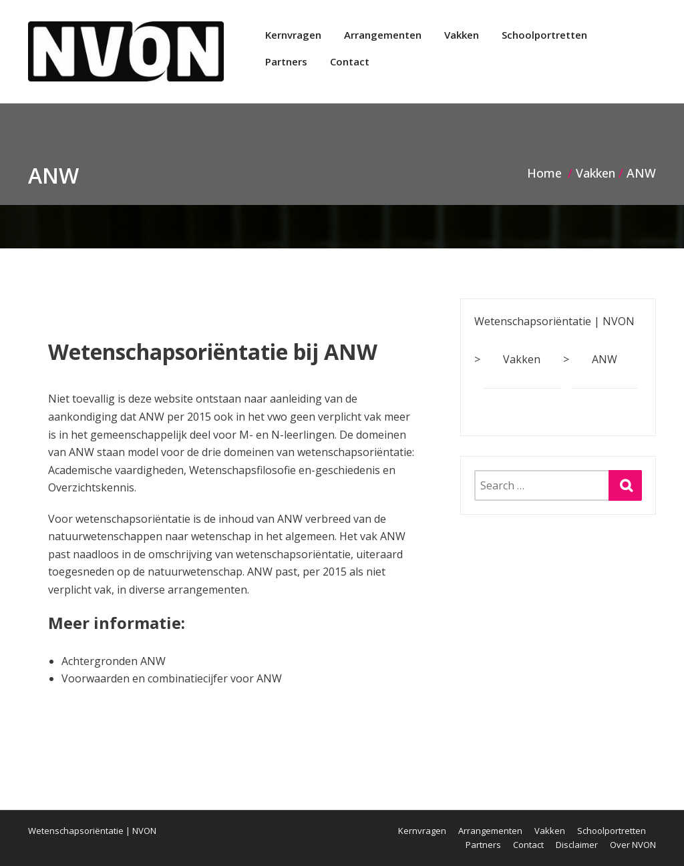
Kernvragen (293, 34)
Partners (286, 61)
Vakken (461, 34)
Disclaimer (577, 845)
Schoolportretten (544, 34)
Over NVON (633, 845)
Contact (349, 61)
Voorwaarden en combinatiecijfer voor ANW (171, 678)
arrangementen (207, 589)
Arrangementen (382, 34)
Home (544, 173)
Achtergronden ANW (113, 661)
